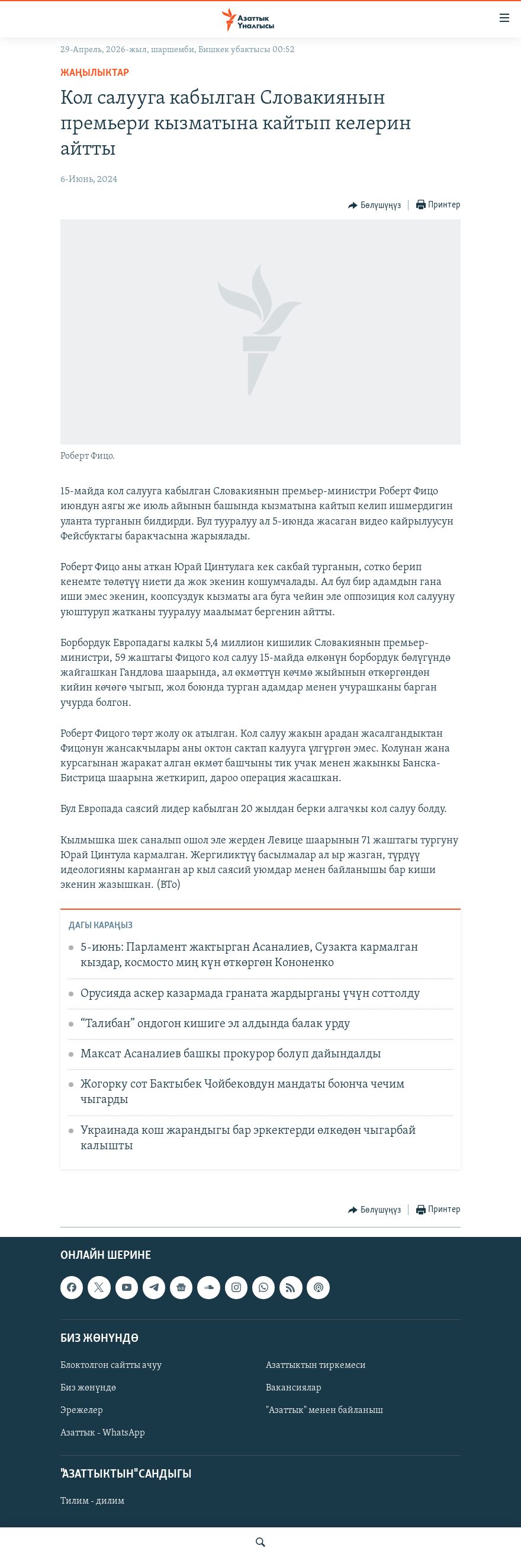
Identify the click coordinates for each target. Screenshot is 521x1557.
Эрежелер (81, 1410)
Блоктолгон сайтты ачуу (111, 1365)
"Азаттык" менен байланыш (324, 1410)
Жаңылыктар (94, 73)
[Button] (374, 205)
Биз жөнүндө (88, 1388)
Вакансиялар (293, 1388)
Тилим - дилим (92, 1501)
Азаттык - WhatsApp (102, 1433)
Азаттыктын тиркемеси (316, 1365)
